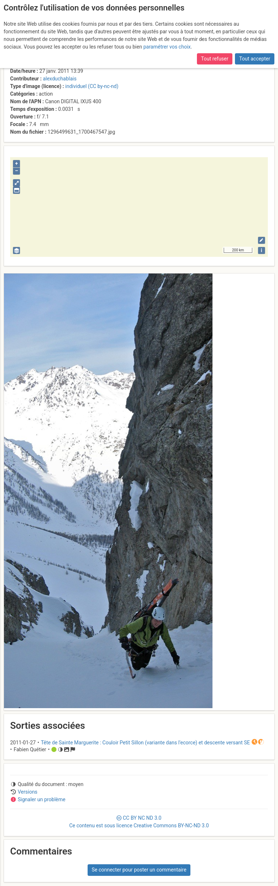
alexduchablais (59, 79)
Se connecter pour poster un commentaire (139, 870)
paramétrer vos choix (167, 47)
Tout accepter (254, 59)
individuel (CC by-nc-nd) (91, 86)
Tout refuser (214, 59)
